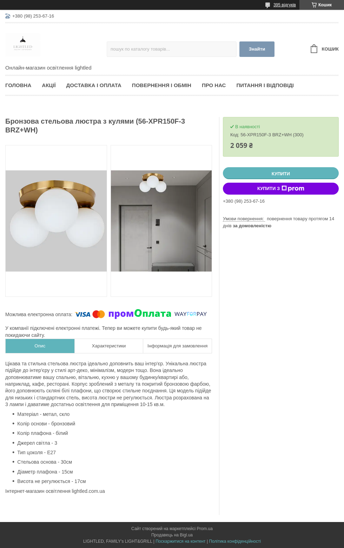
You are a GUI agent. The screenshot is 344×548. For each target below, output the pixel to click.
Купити (281, 173)
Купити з (280, 188)
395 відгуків (284, 4)
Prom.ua (205, 528)
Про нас (214, 85)
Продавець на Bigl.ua (172, 535)
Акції (48, 85)
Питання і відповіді (265, 85)
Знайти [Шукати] (257, 49)
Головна (18, 85)
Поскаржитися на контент (180, 541)
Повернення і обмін (161, 85)
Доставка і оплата (93, 85)
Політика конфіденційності (235, 541)
